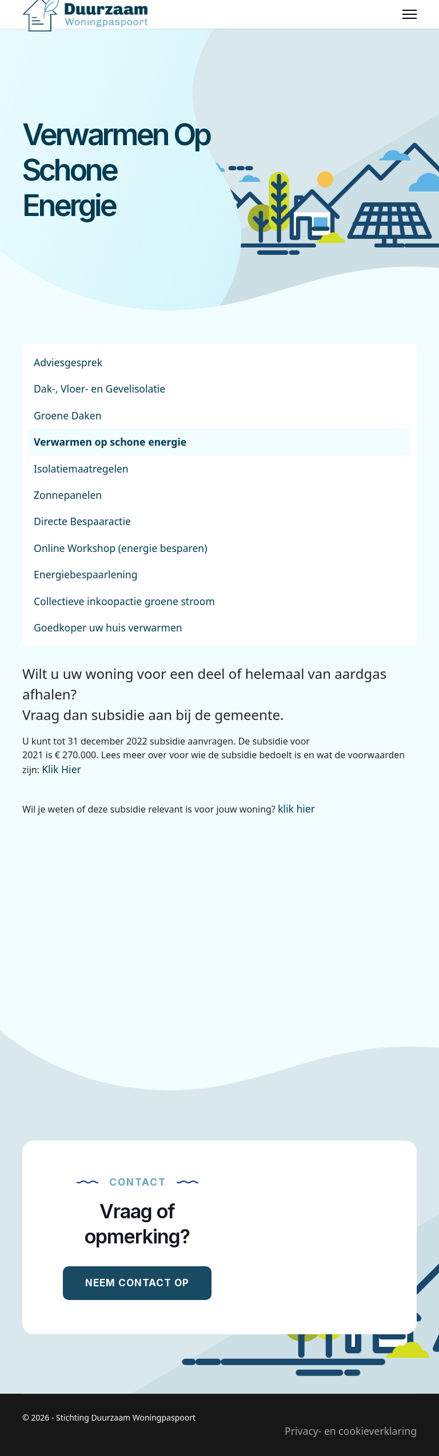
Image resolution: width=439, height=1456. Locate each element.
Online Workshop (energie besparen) (120, 548)
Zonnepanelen (68, 495)
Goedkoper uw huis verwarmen (108, 627)
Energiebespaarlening (86, 574)
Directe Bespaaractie (82, 521)
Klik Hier (61, 769)
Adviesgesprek (68, 362)
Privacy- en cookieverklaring (351, 1431)
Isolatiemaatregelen (81, 468)
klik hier (296, 808)
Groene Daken (68, 415)
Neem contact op (137, 1283)
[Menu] (409, 14)
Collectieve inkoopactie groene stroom (124, 601)
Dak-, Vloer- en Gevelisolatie (99, 388)
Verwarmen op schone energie (110, 442)
